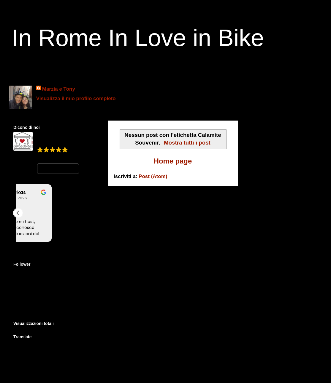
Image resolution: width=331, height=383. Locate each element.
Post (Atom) (153, 176)
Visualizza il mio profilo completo (76, 98)
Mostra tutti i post (187, 143)
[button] (18, 213)
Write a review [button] (58, 169)
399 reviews (49, 157)
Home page (173, 161)
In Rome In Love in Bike (138, 38)
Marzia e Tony (58, 89)
